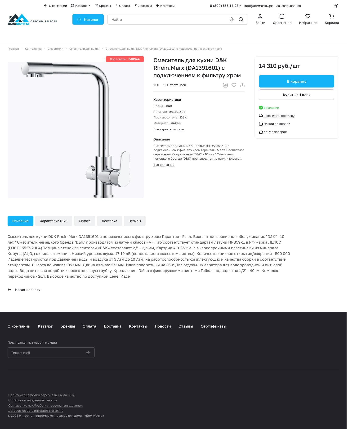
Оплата (84, 221)
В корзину (296, 81)
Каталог (45, 326)
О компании (19, 326)
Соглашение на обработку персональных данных (45, 405)
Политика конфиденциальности (32, 400)
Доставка (109, 221)
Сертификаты (213, 326)
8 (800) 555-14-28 (224, 6)
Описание (20, 221)
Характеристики (53, 221)
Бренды (67, 326)
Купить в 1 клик (297, 94)
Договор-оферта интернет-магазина (35, 410)
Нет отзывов (174, 85)
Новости (163, 326)
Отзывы (135, 221)
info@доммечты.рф (258, 6)
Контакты (138, 326)
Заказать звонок (288, 6)
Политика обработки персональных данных (41, 395)
